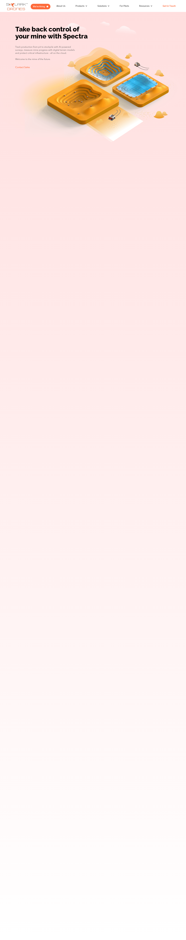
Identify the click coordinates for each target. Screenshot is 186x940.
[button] (81, 6)
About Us (60, 6)
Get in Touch (169, 6)
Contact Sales (22, 67)
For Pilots (124, 6)
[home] (17, 6)
